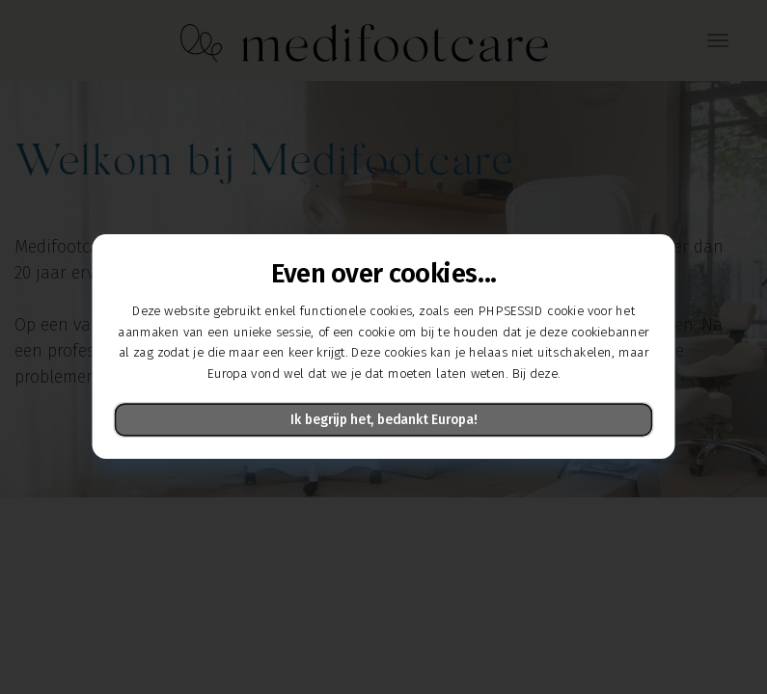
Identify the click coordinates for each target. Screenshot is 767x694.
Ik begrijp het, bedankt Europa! (383, 421)
